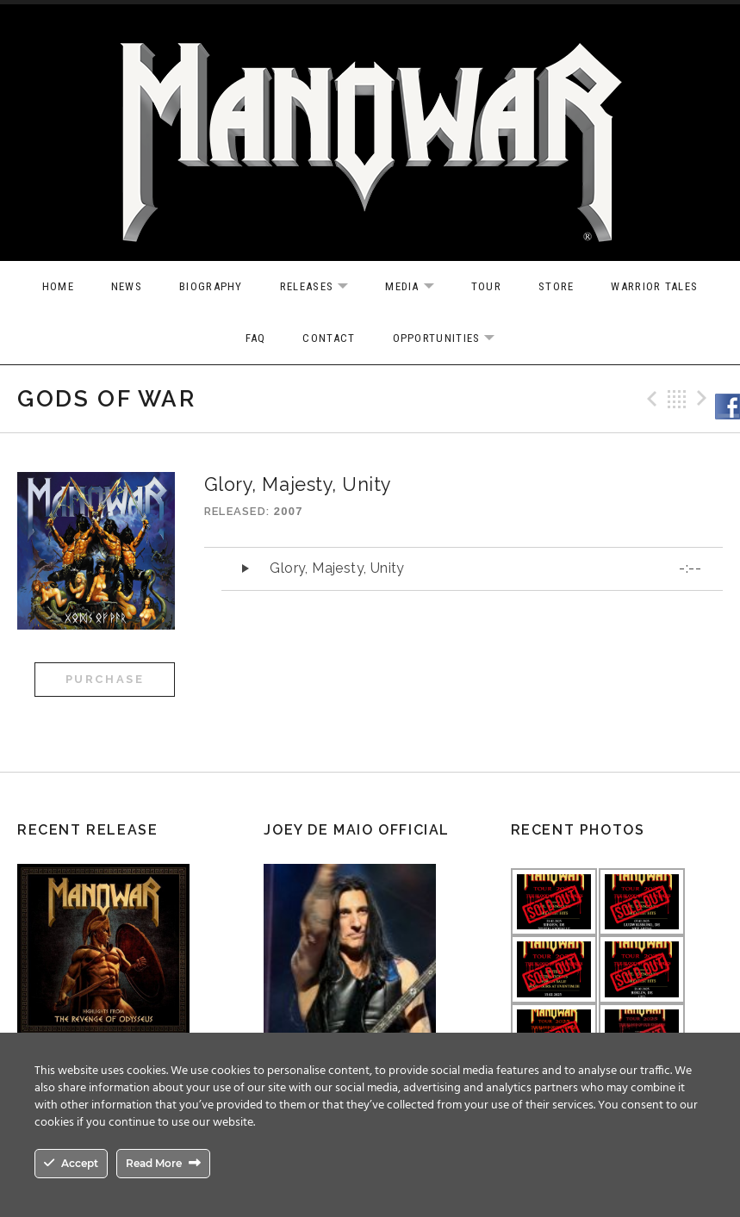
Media (418, 287)
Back (677, 399)
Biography (211, 286)
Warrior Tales (654, 286)
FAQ (256, 338)
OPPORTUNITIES (453, 339)
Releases (322, 287)
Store (556, 286)
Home (58, 286)
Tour (486, 286)
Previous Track (649, 399)
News (126, 286)
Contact (328, 338)
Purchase (105, 679)
